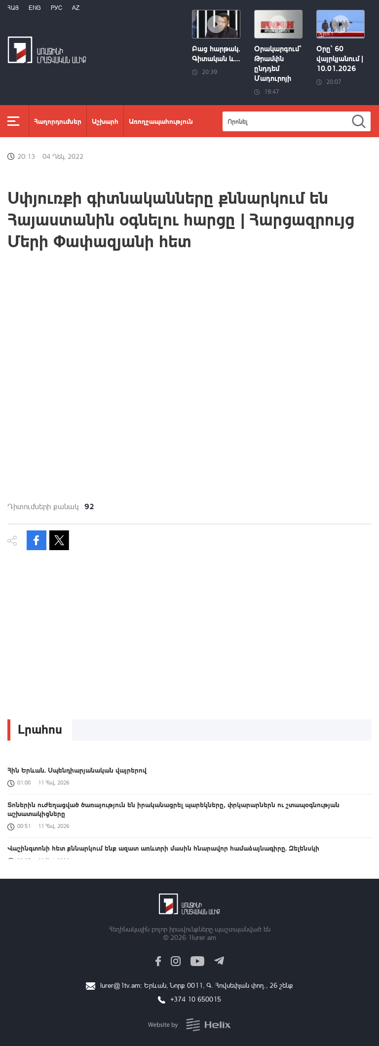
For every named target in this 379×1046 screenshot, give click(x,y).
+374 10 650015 (195, 999)
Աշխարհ (105, 120)
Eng (35, 7)
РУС (56, 7)
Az (75, 7)
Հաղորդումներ (57, 120)
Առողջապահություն (161, 120)
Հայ (13, 7)
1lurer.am (202, 937)
